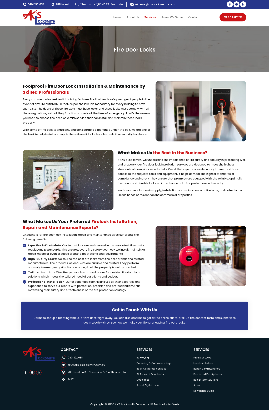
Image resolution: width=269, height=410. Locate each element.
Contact (194, 17)
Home (117, 17)
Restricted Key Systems (207, 374)
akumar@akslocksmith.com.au (86, 365)
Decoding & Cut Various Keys (154, 363)
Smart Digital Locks (148, 385)
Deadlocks (143, 379)
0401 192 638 (35, 4)
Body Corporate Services (151, 368)
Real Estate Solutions (205, 379)
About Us (133, 17)
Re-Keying (143, 357)
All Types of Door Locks (150, 374)
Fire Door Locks (202, 357)
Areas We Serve (172, 17)
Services (150, 17)
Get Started (233, 17)
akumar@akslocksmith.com (155, 4)
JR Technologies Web (164, 404)
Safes (196, 385)
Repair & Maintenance (206, 368)
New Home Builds (203, 391)
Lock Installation (203, 363)
